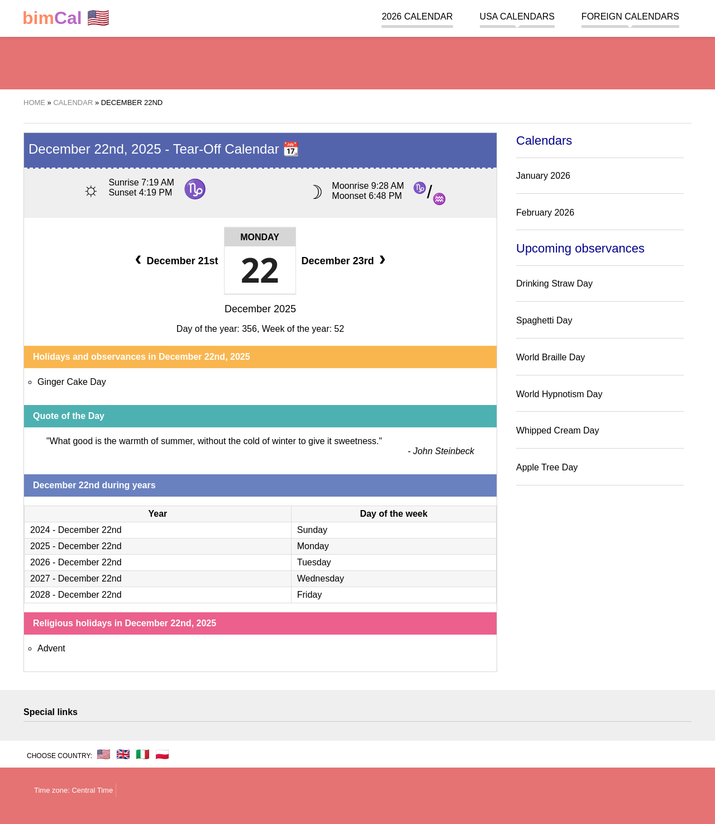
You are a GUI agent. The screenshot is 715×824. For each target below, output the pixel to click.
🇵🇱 (162, 754)
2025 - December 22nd (76, 546)
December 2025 (260, 309)
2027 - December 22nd (76, 578)
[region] (357, 61)
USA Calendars (517, 16)
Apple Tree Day (547, 467)
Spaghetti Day (544, 320)
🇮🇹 (143, 754)
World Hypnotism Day (559, 394)
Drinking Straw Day (554, 283)
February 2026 (545, 212)
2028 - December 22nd (76, 594)
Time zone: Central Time (73, 790)
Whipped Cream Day (557, 430)
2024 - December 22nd (76, 530)
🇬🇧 (123, 754)
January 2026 (543, 175)
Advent (51, 648)
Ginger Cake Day (71, 382)
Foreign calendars (630, 16)
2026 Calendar (417, 16)
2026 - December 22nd (76, 562)
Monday (259, 237)
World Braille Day (550, 357)
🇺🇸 (65, 18)
